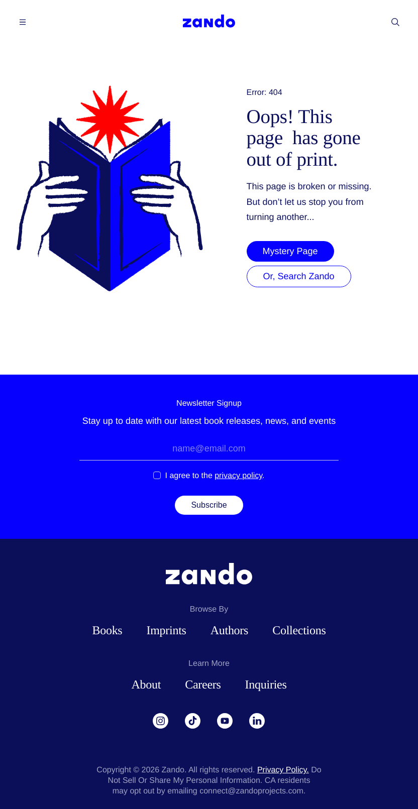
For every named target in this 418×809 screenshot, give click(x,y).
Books (107, 630)
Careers (203, 684)
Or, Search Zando (299, 276)
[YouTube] (225, 721)
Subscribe (209, 505)
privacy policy (238, 476)
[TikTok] (193, 721)
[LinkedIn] (257, 721)
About (146, 684)
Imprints (166, 630)
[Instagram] (161, 721)
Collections (299, 630)
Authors (229, 630)
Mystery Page (290, 251)
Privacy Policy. (283, 770)
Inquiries (266, 684)
